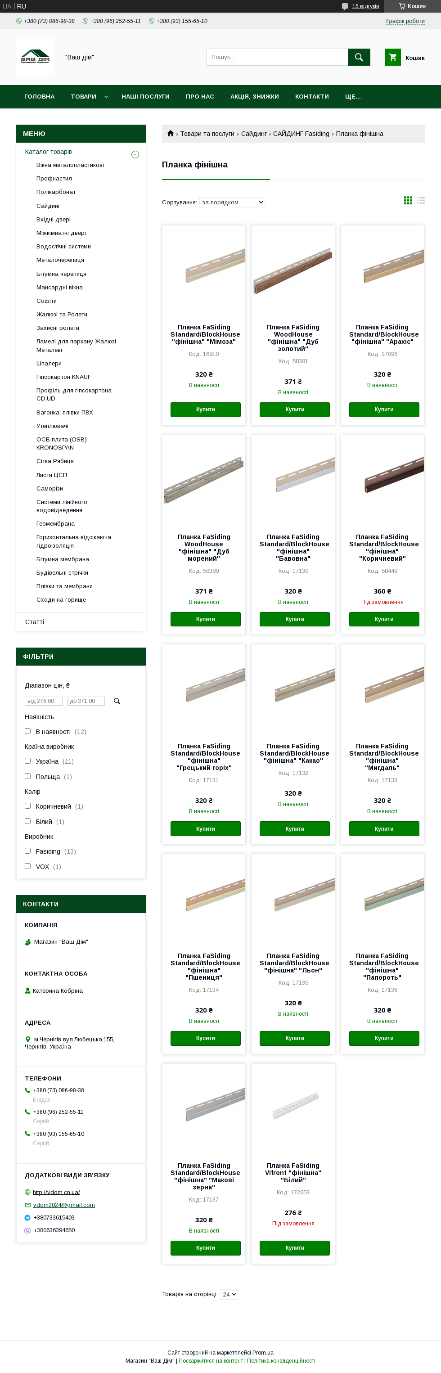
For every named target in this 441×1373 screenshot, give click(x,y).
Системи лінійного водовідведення (61, 506)
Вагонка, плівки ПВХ (64, 412)
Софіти (46, 300)
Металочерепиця (60, 260)
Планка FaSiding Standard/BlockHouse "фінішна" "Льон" (293, 963)
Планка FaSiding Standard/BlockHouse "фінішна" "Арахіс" (382, 334)
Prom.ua (263, 1353)
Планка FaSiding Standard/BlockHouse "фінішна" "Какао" (293, 753)
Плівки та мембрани (64, 586)
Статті (34, 622)
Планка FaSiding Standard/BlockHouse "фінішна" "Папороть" (382, 966)
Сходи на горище (61, 599)
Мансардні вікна (59, 287)
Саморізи (49, 488)
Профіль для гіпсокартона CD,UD (74, 394)
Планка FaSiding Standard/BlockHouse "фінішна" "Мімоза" (204, 334)
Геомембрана (55, 523)
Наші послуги (146, 96)
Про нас (200, 96)
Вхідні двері (53, 219)
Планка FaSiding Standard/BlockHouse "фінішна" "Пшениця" (204, 966)
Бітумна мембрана (62, 559)
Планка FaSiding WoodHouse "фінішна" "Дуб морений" (204, 547)
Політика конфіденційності (281, 1361)
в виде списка (421, 202)
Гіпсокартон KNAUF (63, 377)
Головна (39, 96)
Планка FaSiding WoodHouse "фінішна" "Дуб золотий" (293, 338)
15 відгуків (365, 6)
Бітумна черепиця (61, 273)
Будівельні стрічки (62, 572)
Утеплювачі (52, 426)
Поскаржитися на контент (211, 1361)
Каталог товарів (48, 151)
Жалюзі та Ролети (61, 314)
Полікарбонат (56, 192)
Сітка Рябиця (55, 461)
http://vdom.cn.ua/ (56, 1191)
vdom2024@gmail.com (64, 1205)
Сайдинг (254, 133)
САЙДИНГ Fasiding (301, 133)
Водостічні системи (63, 246)
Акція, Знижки (254, 96)
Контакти (312, 96)
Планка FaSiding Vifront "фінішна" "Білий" (293, 1173)
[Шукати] (359, 57)
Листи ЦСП (51, 475)
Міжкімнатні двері (61, 233)
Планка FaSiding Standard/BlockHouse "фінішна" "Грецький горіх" (204, 757)
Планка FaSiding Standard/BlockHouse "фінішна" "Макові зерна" (204, 1176)
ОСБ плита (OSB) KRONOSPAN (61, 443)
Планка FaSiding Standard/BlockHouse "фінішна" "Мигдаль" (382, 757)
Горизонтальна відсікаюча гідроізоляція (73, 541)
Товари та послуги (207, 133)
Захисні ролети (57, 327)
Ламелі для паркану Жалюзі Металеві (76, 345)
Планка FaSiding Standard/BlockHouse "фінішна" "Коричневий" (382, 547)
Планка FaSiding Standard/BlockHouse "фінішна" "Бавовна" (293, 547)
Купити (205, 409)
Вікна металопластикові (70, 165)
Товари (83, 96)
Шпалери (49, 363)
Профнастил (54, 178)
